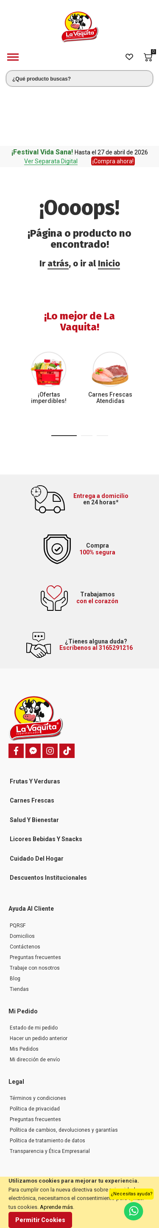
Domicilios (22, 881)
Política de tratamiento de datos (47, 1085)
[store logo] (80, 27)
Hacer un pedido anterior (38, 983)
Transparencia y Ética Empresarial (50, 1096)
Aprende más (56, 1207)
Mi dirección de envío (35, 1004)
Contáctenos (25, 891)
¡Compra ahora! (113, 105)
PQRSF (17, 870)
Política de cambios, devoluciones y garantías (64, 1074)
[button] (64, 380)
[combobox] (79, 78)
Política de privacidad (35, 1053)
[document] (79, 1202)
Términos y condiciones (38, 1043)
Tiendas (19, 934)
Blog (15, 923)
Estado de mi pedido (34, 972)
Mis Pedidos (24, 993)
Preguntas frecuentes (35, 902)
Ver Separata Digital (51, 105)
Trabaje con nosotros (35, 912)
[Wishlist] (129, 57)
